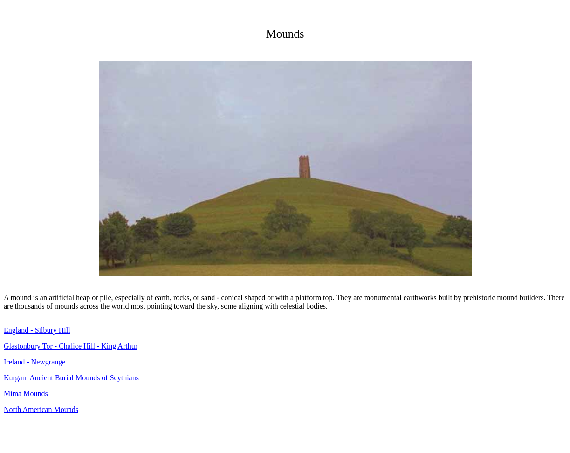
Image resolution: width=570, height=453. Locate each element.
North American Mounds (41, 409)
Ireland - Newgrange (34, 362)
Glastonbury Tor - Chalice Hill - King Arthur (70, 346)
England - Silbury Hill (37, 330)
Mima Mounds (26, 394)
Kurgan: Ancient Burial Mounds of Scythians (71, 378)
